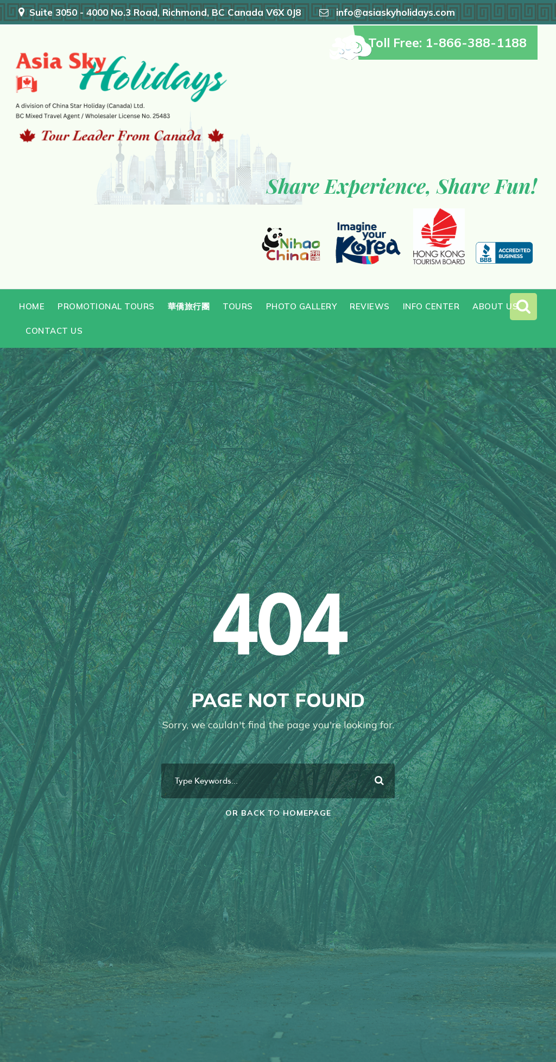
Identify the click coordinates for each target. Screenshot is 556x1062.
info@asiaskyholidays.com (395, 12)
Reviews (370, 306)
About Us (495, 306)
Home (32, 306)
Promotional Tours (106, 306)
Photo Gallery (301, 306)
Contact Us (54, 331)
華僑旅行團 (189, 306)
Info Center (431, 306)
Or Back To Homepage (278, 813)
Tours (238, 306)
